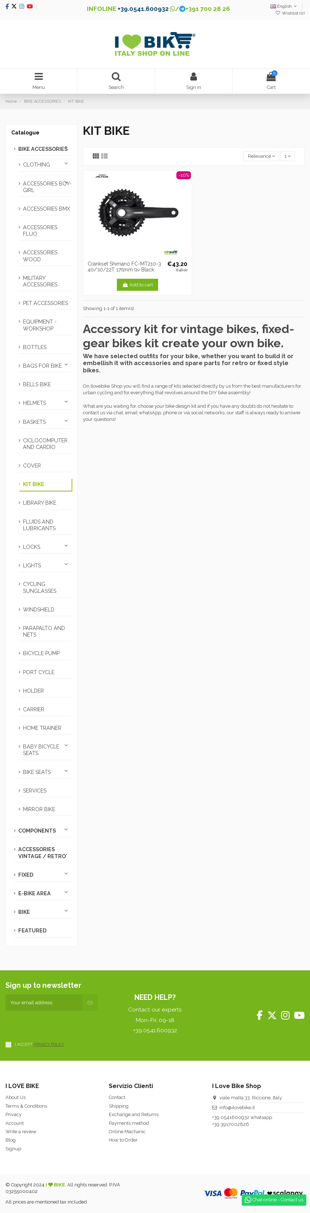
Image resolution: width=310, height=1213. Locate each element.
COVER (32, 466)
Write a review (21, 1131)
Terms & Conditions (26, 1106)
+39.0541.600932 (143, 8)
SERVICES (34, 791)
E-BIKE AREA (34, 893)
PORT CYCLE (38, 672)
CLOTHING (36, 165)
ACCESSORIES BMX (46, 209)
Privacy (13, 1114)
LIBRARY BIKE (39, 503)
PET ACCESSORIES (45, 303)
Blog (10, 1140)
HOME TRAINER (42, 728)
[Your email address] (43, 1002)
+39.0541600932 (230, 1117)
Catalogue (25, 133)
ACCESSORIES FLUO (40, 230)
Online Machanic (127, 1131)
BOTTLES (34, 347)
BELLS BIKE (37, 384)
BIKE (24, 912)
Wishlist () (290, 13)
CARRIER (33, 709)
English (284, 6)
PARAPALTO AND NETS (44, 631)
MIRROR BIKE (39, 809)
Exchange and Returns (133, 1114)
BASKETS (34, 422)
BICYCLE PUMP (41, 653)
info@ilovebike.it (237, 1107)
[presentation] (60, 1025)
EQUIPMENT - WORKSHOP (40, 325)
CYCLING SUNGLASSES (39, 587)
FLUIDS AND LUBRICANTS (39, 525)
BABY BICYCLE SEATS (41, 750)
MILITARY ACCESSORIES (40, 281)
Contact (117, 1097)
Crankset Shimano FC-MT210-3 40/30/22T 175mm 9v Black (124, 267)
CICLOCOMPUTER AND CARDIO (45, 444)
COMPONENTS (37, 831)
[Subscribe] (90, 1002)
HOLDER (33, 691)
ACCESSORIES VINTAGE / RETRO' (42, 852)
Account (14, 1123)
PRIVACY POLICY (49, 1044)
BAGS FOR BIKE (42, 366)
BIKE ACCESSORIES (43, 149)
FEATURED (32, 931)
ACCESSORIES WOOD (40, 256)
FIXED (25, 875)
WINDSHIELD (38, 610)
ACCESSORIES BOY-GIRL (47, 187)
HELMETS (34, 403)
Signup (13, 1148)
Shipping (119, 1106)
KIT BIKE (33, 484)
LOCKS (31, 547)
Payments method (129, 1123)
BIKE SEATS (37, 772)
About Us (15, 1097)
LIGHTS (32, 565)
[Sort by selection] (261, 156)
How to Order (123, 1140)
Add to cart (137, 284)
